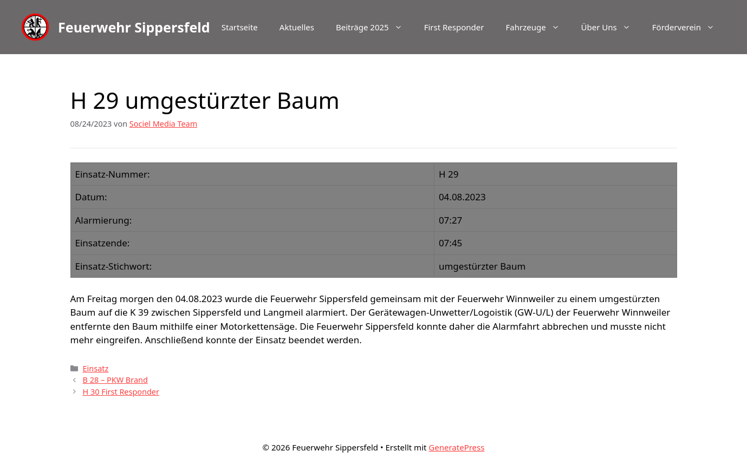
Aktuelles (297, 27)
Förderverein (688, 27)
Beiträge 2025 (374, 27)
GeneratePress (456, 447)
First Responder (454, 27)
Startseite (240, 27)
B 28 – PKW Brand (115, 380)
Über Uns (611, 27)
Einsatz (96, 368)
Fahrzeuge (537, 27)
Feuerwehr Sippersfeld (134, 27)
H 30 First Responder (121, 392)
